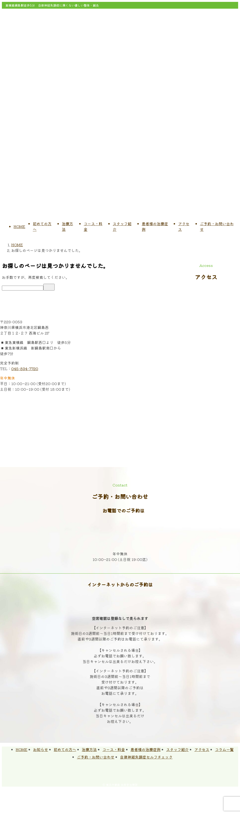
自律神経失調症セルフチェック (146, 757)
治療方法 (89, 749)
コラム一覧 (224, 749)
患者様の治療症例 (146, 749)
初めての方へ (65, 749)
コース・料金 (113, 749)
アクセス (201, 749)
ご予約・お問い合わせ (95, 757)
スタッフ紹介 (177, 749)
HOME (19, 226)
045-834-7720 (24, 368)
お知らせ (40, 749)
